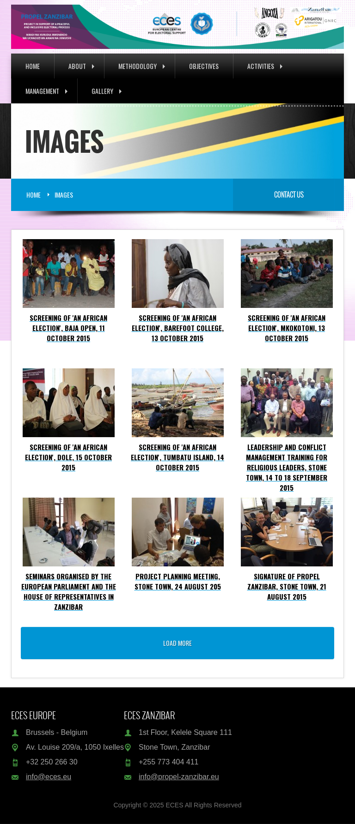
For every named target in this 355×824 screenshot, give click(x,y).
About (81, 66)
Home (32, 66)
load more (177, 643)
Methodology (141, 66)
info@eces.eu (48, 777)
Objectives (204, 66)
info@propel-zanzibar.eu (179, 777)
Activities (264, 66)
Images (64, 194)
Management (46, 91)
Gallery (107, 91)
